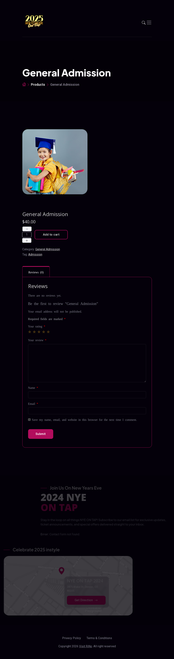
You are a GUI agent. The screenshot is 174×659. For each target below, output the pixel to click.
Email (33, 403)
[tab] (36, 271)
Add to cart (51, 234)
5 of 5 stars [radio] (48, 331)
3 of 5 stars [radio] (38, 331)
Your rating (36, 326)
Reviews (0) (36, 272)
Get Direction (81, 600)
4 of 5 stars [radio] (43, 331)
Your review (37, 339)
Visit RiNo (85, 646)
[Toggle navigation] (149, 22)
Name (33, 387)
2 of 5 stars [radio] (34, 331)
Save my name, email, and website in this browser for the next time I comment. (84, 419)
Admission (35, 254)
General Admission (47, 249)
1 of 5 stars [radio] (29, 331)
